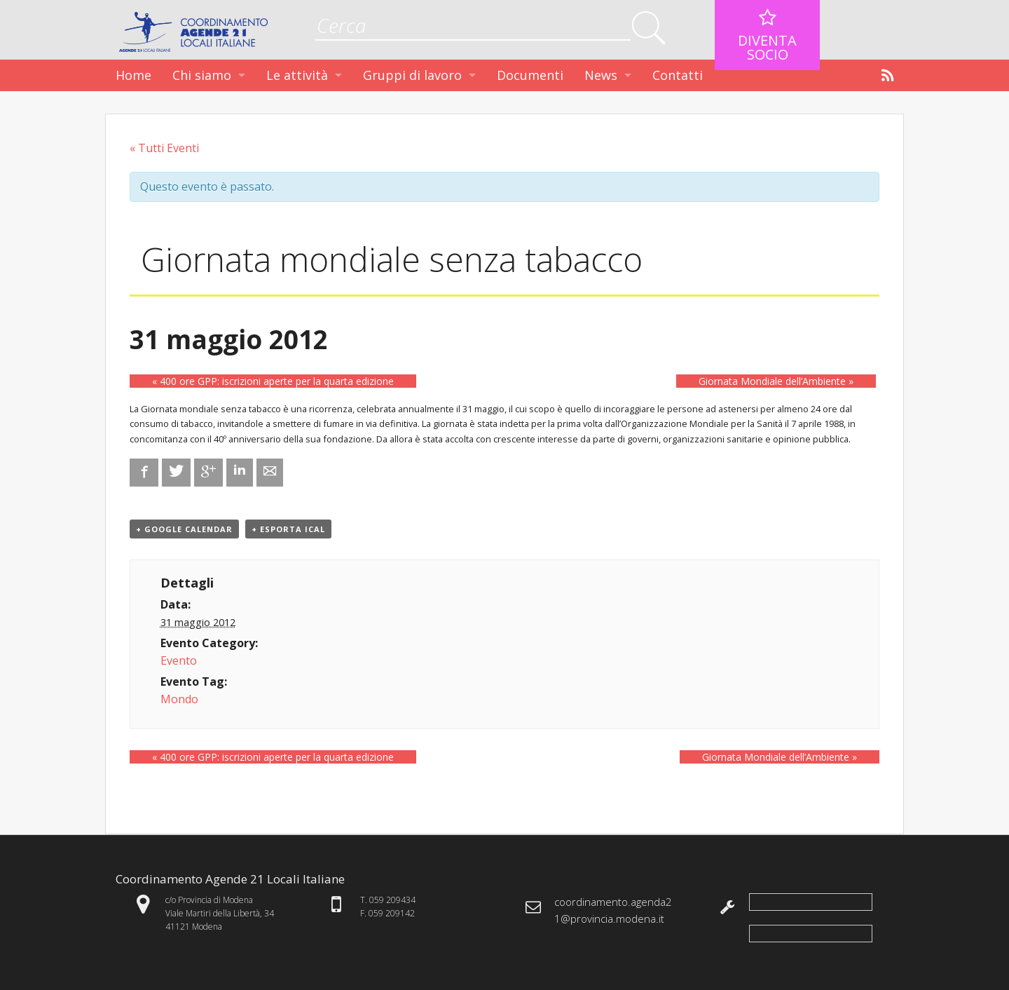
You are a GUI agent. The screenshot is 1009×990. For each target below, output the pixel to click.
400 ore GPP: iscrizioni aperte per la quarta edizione (273, 381)
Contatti (677, 75)
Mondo (179, 699)
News (600, 75)
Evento (178, 660)
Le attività (297, 75)
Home (133, 75)
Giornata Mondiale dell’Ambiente (776, 381)
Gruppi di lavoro (412, 75)
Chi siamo (201, 75)
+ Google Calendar (184, 529)
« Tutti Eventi (164, 148)
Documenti (530, 75)
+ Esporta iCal (288, 529)
